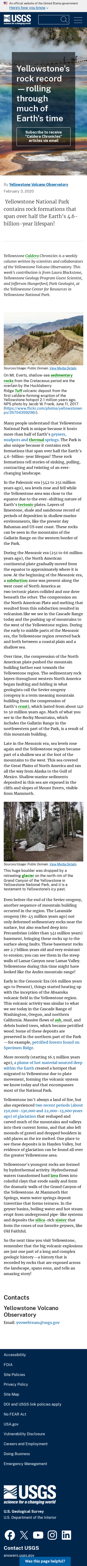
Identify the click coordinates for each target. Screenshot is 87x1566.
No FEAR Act (15, 1414)
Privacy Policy (16, 1384)
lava (54, 1175)
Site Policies (14, 1375)
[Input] (53, 19)
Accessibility (15, 1355)
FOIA (8, 1365)
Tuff (18, 391)
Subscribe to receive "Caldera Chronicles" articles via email (43, 136)
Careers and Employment (26, 1444)
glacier (28, 875)
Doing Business (17, 1454)
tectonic (25, 504)
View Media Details (63, 368)
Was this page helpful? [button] (45, 1561)
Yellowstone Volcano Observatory (38, 184)
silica (40, 1220)
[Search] (64, 19)
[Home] (17, 23)
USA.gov (11, 1424)
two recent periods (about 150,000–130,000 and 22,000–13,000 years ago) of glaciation (43, 1111)
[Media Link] (43, 339)
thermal (36, 439)
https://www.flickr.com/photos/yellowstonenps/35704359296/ (43, 410)
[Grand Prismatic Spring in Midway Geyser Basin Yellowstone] (43, 101)
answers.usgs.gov (19, 1555)
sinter (61, 1220)
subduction (17, 580)
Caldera (32, 255)
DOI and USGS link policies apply (32, 1404)
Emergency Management (25, 1464)
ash (58, 1020)
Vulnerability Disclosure (24, 1434)
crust (23, 706)
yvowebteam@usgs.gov (38, 1322)
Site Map (11, 1394)
